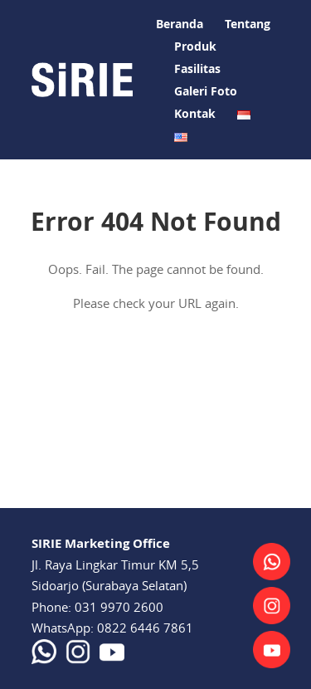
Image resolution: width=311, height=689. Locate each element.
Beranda (179, 24)
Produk (195, 46)
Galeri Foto (205, 91)
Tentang (247, 24)
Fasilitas (197, 68)
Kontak (195, 113)
